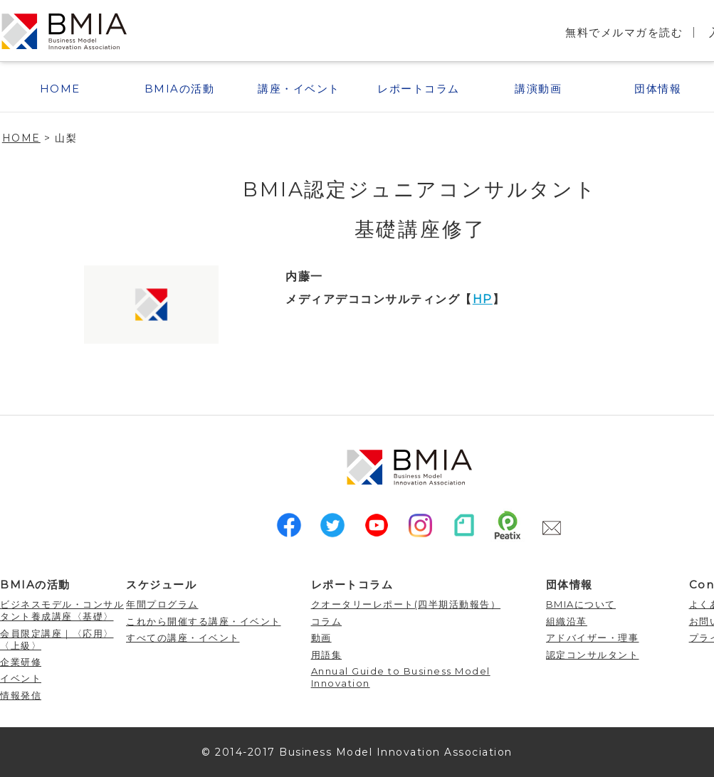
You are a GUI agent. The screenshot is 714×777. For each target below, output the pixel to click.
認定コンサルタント (592, 654)
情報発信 (20, 695)
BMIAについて (581, 604)
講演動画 (538, 88)
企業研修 (20, 661)
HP (483, 299)
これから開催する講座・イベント (203, 621)
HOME (60, 88)
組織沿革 (566, 621)
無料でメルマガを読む (624, 32)
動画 (321, 637)
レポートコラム (418, 88)
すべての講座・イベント (183, 637)
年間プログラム (162, 604)
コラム (326, 621)
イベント (20, 678)
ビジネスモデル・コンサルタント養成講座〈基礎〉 (62, 610)
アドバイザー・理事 (592, 637)
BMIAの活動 (180, 88)
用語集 (326, 654)
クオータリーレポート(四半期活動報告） (406, 604)
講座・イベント (299, 88)
